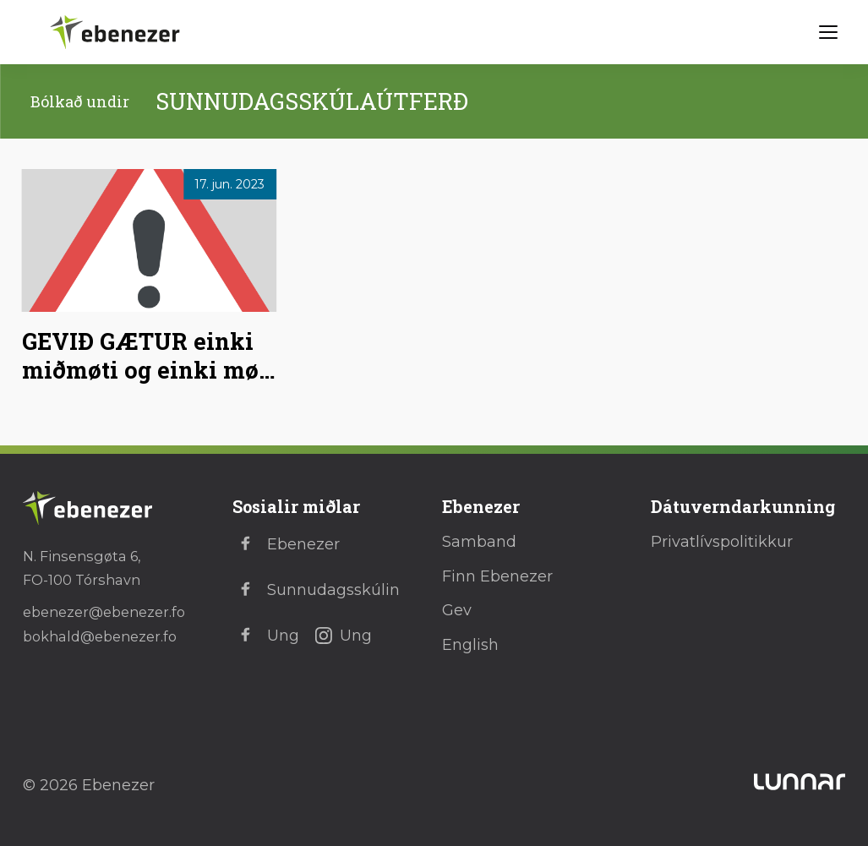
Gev (457, 610)
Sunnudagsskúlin (316, 589)
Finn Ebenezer (497, 576)
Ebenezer (286, 544)
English (470, 645)
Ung (265, 635)
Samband (479, 541)
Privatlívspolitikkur (722, 541)
